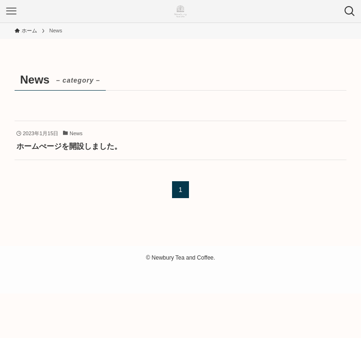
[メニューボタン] (11, 11)
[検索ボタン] (349, 11)
